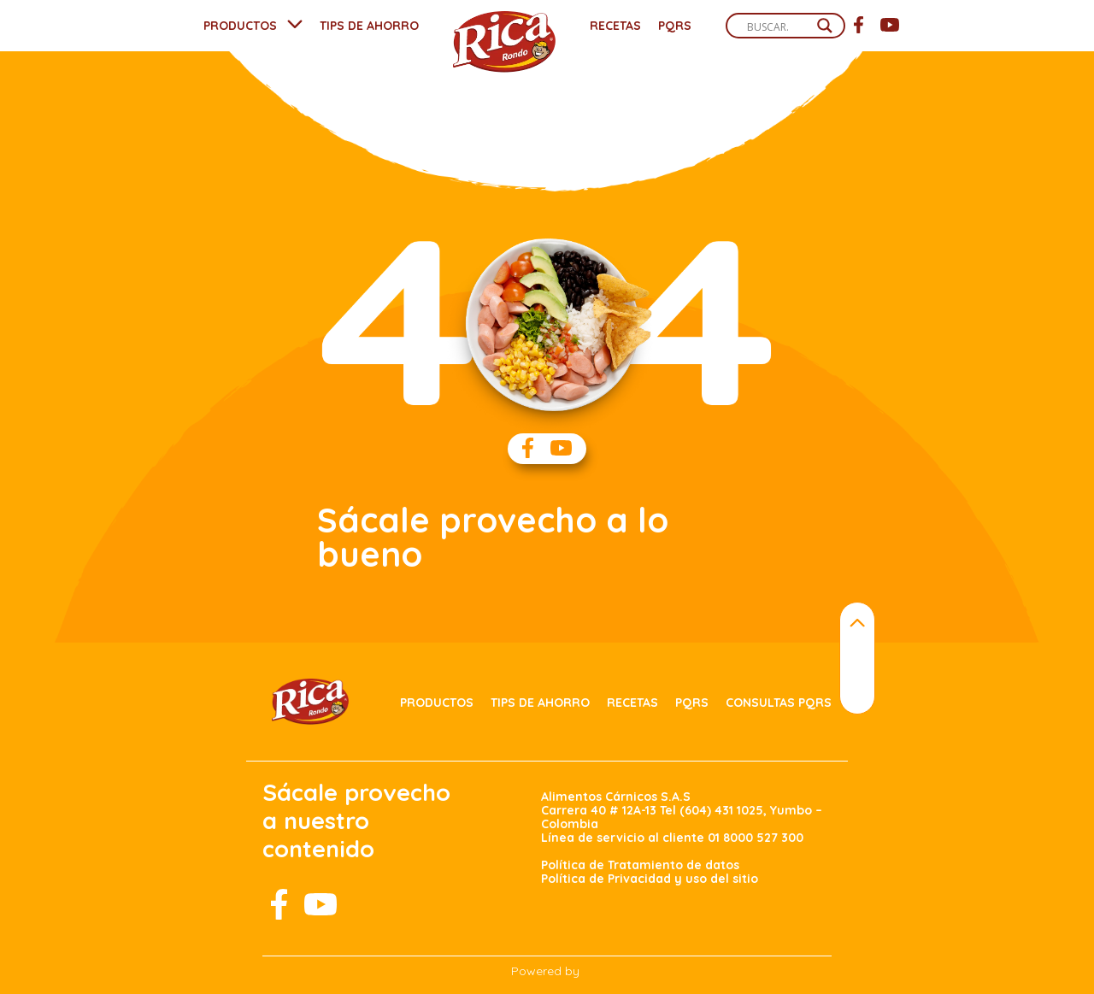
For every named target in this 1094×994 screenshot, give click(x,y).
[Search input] (778, 26)
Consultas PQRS (779, 702)
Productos (436, 702)
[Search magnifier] (825, 26)
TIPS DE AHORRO (369, 25)
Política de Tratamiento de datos (640, 865)
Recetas (615, 25)
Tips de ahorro (540, 702)
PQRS (674, 25)
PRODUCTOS (240, 25)
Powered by (545, 971)
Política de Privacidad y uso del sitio (649, 878)
